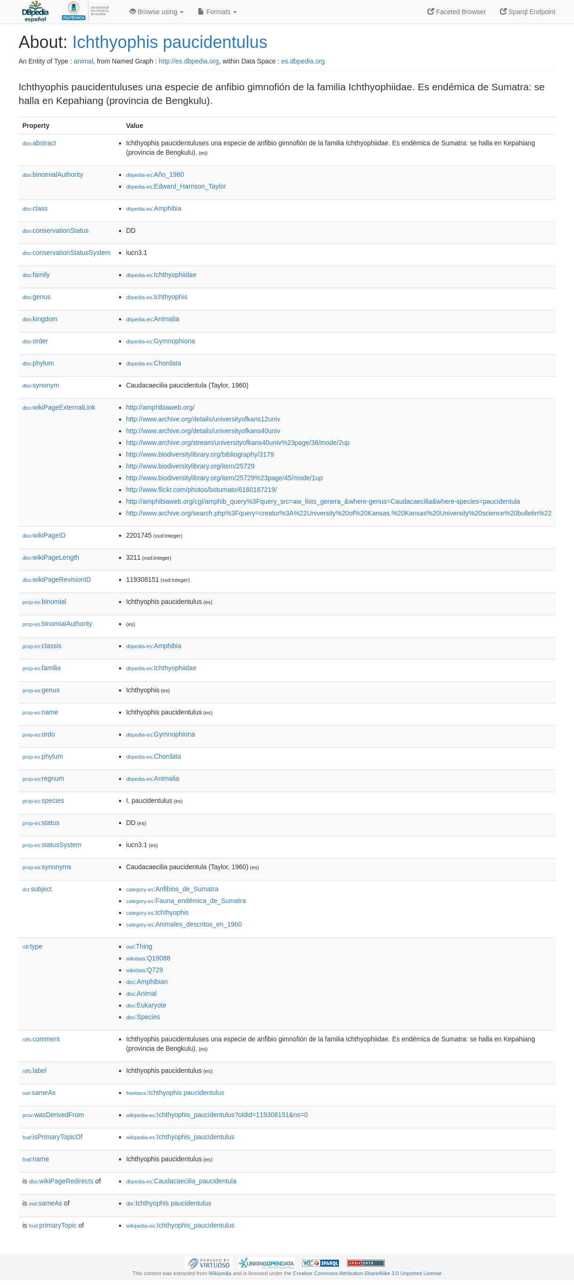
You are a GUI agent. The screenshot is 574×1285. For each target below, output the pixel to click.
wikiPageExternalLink (59, 407)
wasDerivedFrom (53, 1114)
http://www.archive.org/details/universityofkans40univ (203, 431)
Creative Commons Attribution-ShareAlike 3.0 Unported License (367, 1273)
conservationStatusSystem (67, 252)
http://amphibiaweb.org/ (160, 407)
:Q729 (144, 970)
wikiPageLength (51, 557)
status (41, 822)
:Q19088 (148, 958)
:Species (143, 1017)
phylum (38, 363)
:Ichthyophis (156, 297)
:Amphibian (147, 981)
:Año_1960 (155, 174)
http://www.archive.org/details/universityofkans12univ (203, 419)
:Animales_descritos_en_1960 (184, 924)
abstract (40, 143)
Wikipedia (220, 1273)
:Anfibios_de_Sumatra (172, 889)
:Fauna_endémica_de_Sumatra (186, 900)
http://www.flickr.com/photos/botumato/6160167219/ (201, 489)
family (36, 274)
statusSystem (52, 845)
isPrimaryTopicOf (53, 1137)
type (33, 946)
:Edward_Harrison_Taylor (176, 186)
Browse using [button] (156, 12)
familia (42, 668)
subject (37, 889)
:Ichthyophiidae (161, 274)
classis (42, 646)
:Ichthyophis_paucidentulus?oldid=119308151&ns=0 (217, 1114)
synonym (41, 385)
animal (83, 61)
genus (37, 297)
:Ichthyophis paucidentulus (175, 1092)
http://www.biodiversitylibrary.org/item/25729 (190, 466)
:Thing (139, 946)
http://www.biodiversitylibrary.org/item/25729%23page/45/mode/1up (224, 478)
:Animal (141, 993)
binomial (44, 601)
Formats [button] (217, 12)
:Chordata (153, 363)
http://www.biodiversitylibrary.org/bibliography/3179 (200, 454)
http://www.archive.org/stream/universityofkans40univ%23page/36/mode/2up (238, 442)
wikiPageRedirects (61, 1181)
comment (41, 1039)
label (35, 1070)
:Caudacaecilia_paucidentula (181, 1181)
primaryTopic (53, 1225)
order (35, 341)
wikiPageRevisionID (57, 579)
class (35, 208)
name (40, 712)
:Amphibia (154, 208)
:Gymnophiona (160, 341)
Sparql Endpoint (528, 12)
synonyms (47, 867)
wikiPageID (44, 535)
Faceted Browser (457, 12)
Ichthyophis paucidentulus (170, 42)
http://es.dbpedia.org (189, 61)
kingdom (40, 319)
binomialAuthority (53, 174)
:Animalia (152, 319)
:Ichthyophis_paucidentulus (180, 1137)
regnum (44, 778)
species (44, 800)
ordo (39, 734)
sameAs (39, 1092)
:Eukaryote (146, 1005)
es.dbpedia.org (303, 61)
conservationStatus (56, 230)
